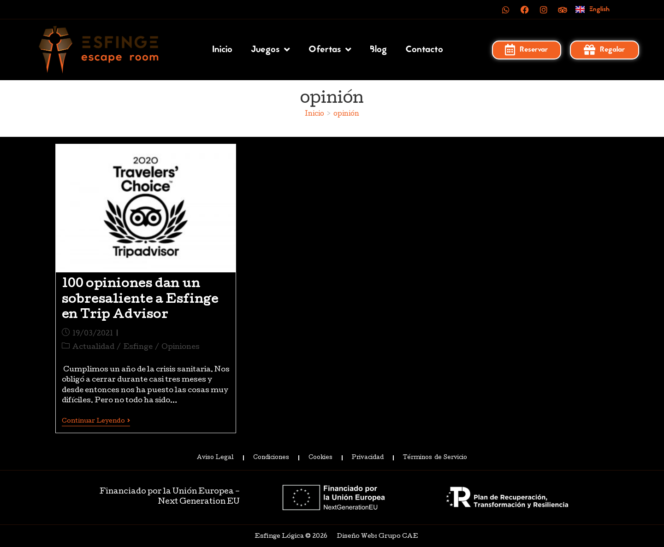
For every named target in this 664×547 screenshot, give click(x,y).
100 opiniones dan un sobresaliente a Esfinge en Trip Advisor (140, 300)
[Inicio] (314, 114)
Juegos (270, 50)
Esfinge (138, 347)
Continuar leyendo (96, 421)
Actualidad (93, 347)
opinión (346, 114)
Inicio (222, 50)
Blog (378, 50)
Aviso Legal (215, 458)
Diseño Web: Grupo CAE (377, 537)
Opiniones (180, 347)
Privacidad (368, 458)
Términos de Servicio (435, 458)
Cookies (320, 458)
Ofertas (329, 50)
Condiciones (271, 458)
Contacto (424, 50)
